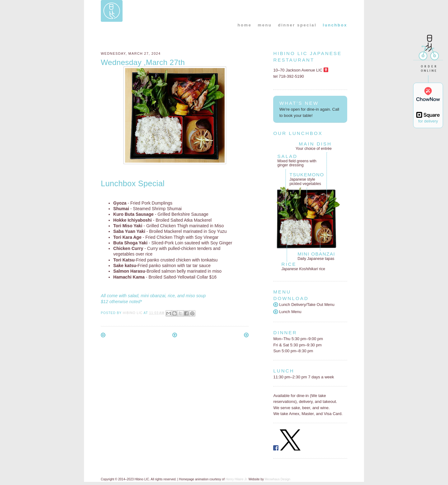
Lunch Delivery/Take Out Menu (303, 304)
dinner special (297, 25)
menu (265, 25)
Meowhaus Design (277, 479)
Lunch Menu (287, 311)
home (244, 25)
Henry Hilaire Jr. (237, 479)
